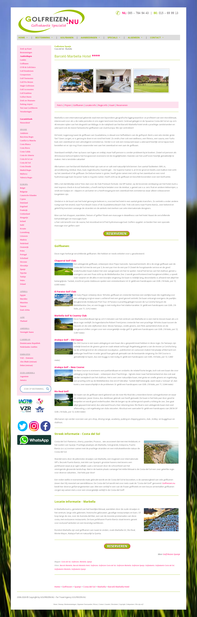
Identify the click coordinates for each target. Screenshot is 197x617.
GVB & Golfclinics (28, 67)
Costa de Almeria (27, 155)
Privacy (95, 604)
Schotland (24, 258)
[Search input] (34, 389)
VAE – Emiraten (26, 358)
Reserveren (122, 105)
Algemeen (135, 37)
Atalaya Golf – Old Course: (68, 339)
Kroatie (23, 228)
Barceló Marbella (66, 565)
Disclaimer (114, 604)
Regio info (102, 105)
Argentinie (24, 376)
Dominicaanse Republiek (30, 343)
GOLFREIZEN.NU (79, 597)
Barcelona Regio (26, 137)
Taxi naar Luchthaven (28, 108)
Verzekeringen (26, 111)
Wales (22, 280)
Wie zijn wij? (139, 604)
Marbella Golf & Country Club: (70, 315)
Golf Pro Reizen (26, 82)
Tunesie (23, 306)
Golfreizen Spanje (138, 565)
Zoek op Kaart (26, 49)
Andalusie (24, 133)
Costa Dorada (25, 166)
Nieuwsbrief (25, 122)
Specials (114, 37)
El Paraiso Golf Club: (65, 291)
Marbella (83, 562)
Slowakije (24, 265)
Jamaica (23, 380)
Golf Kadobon (26, 93)
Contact (157, 37)
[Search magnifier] (47, 389)
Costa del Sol (66, 562)
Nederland (24, 243)
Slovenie (23, 262)
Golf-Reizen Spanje (171, 554)
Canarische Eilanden (28, 195)
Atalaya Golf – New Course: (69, 367)
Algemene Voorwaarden (84, 604)
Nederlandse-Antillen (28, 347)
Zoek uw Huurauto (27, 100)
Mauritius (24, 302)
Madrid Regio (25, 170)
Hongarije (24, 217)
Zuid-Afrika (25, 310)
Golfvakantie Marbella (62, 569)
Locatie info (90, 105)
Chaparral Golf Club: (65, 260)
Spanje (89, 562)
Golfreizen (75, 562)
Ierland (23, 221)
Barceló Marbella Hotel (81, 565)
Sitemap (60, 604)
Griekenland (25, 214)
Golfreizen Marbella (124, 565)
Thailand (23, 321)
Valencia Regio (26, 177)
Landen (23, 60)
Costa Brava (25, 148)
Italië (22, 225)
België (22, 188)
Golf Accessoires (27, 89)
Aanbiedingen (90, 37)
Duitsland (24, 203)
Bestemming (44, 37)
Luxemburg (24, 232)
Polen (22, 251)
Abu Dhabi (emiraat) (28, 361)
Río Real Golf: (61, 391)
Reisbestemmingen (70, 604)
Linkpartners (130, 604)
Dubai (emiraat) (26, 365)
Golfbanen (66, 37)
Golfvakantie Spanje (78, 569)
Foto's (60, 105)
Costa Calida (25, 151)
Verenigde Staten (27, 332)
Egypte (23, 295)
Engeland (24, 206)
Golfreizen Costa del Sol (107, 565)
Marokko (23, 299)
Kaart (112, 105)
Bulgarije (23, 191)
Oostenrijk (24, 247)
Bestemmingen (26, 52)
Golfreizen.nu (168, 483)
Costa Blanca (25, 144)
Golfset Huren (25, 97)
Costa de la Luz (26, 159)
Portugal (23, 254)
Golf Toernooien (26, 78)
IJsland (23, 284)
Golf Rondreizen (26, 71)
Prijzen (68, 105)
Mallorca (23, 174)
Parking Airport (26, 104)
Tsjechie (23, 273)
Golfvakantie (149, 565)
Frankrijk (23, 210)
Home (55, 604)
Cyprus (23, 199)
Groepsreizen (25, 74)
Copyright (122, 604)
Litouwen (24, 236)
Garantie (107, 604)
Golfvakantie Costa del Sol (164, 565)
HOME (23, 37)
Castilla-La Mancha (28, 140)
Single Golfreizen (27, 86)
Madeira (23, 240)
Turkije (23, 276)
